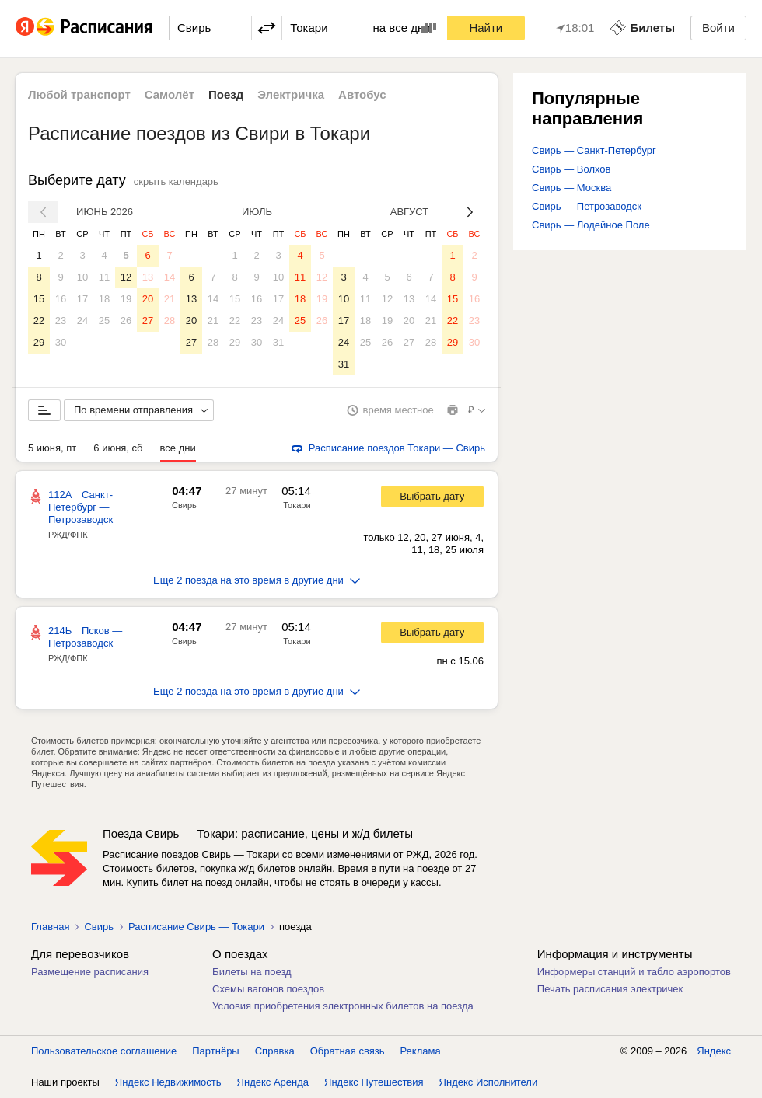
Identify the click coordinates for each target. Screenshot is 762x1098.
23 (60, 320)
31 (278, 342)
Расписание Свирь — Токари (196, 926)
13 (147, 277)
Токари (296, 505)
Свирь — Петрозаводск (586, 206)
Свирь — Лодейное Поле (591, 225)
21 (169, 299)
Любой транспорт (79, 94)
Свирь (184, 505)
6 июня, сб (117, 448)
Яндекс (714, 1051)
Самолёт (169, 94)
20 (147, 299)
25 (104, 320)
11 (104, 277)
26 (126, 320)
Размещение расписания (90, 972)
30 (60, 342)
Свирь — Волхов (571, 169)
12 (126, 277)
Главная (50, 926)
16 (60, 299)
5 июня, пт (52, 448)
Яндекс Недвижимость (168, 1082)
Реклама (420, 1051)
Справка (275, 1051)
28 (169, 320)
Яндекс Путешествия (374, 1082)
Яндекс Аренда (273, 1082)
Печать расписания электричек (610, 989)
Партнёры (215, 1051)
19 (126, 299)
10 (82, 277)
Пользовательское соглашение (104, 1051)
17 (82, 299)
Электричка (290, 94)
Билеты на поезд (252, 972)
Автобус (362, 94)
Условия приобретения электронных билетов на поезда (343, 1006)
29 (38, 342)
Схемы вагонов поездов (268, 989)
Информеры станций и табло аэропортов (634, 972)
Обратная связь (347, 1051)
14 (169, 277)
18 (104, 299)
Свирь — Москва (571, 187)
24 (82, 320)
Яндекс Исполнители (488, 1082)
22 (38, 320)
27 (147, 320)
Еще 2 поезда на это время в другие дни (256, 580)
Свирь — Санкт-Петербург (594, 150)
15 (38, 299)
